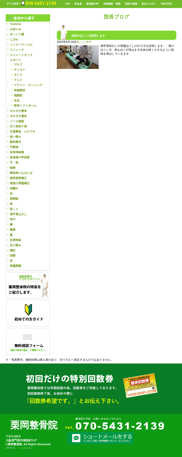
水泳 (17, 100)
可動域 (14, 147)
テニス (18, 79)
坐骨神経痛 (17, 152)
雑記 (12, 250)
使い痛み (15, 136)
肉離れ (14, 188)
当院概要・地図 (112, 3)
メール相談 (17, 121)
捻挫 (12, 167)
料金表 (78, 3)
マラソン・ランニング (28, 85)
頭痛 (12, 255)
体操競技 (19, 90)
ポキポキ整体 (18, 116)
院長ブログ (116, 17)
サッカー (19, 69)
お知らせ (15, 29)
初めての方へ (148, 3)
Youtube (15, 23)
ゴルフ (18, 64)
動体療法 (15, 141)
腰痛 (12, 229)
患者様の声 (92, 3)
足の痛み (15, 245)
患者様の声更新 (20, 157)
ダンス (18, 74)
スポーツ (15, 60)
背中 (12, 219)
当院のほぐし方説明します (88, 35)
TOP (67, 3)
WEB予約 (166, 3)
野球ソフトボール (25, 105)
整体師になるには (21, 172)
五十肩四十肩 (18, 126)
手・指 (14, 162)
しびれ (14, 39)
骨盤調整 (15, 265)
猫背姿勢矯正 (18, 178)
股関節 (14, 198)
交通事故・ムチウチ (22, 131)
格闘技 (18, 95)
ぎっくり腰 (17, 34)
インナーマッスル (21, 44)
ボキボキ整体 (18, 110)
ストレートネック (21, 54)
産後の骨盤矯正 (20, 183)
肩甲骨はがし (18, 214)
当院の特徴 (131, 3)
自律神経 (15, 240)
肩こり (14, 209)
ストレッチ (17, 49)
